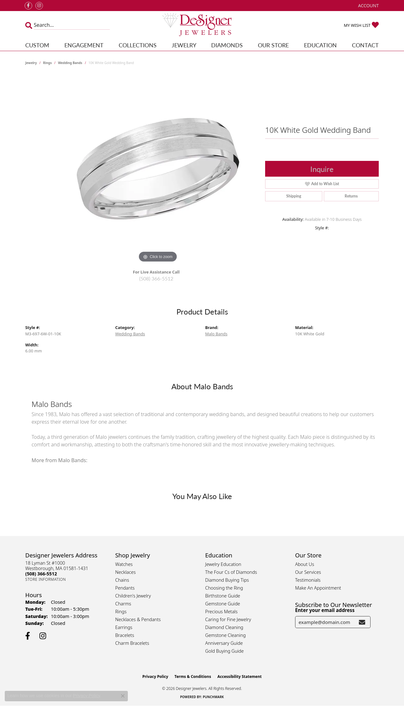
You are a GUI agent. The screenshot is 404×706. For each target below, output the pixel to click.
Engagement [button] (84, 45)
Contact (365, 45)
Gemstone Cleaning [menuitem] (225, 635)
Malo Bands (216, 334)
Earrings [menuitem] (123, 627)
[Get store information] (45, 579)
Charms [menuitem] (123, 604)
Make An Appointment (318, 588)
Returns (351, 196)
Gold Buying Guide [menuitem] (224, 651)
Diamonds (227, 45)
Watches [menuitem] (124, 564)
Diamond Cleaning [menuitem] (224, 627)
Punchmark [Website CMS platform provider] (213, 697)
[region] (157, 169)
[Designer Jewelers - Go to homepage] (202, 25)
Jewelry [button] (184, 45)
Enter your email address (324, 610)
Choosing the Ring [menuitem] (224, 588)
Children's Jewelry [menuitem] (133, 596)
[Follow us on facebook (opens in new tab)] (28, 5)
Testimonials (308, 580)
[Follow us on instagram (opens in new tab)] (39, 5)
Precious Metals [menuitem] (221, 612)
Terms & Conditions (193, 676)
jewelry (31, 63)
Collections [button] (138, 45)
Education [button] (320, 45)
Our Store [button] (273, 45)
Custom (37, 45)
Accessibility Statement (239, 676)
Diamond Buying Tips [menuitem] (227, 580)
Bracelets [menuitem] (124, 635)
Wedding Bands (70, 63)
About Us (304, 564)
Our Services (308, 572)
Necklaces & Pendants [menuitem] (138, 619)
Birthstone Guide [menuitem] (222, 596)
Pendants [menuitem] (125, 588)
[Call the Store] (41, 574)
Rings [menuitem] (121, 612)
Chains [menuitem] (122, 580)
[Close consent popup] (123, 696)
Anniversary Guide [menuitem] (224, 643)
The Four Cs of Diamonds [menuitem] (231, 572)
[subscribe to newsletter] (362, 622)
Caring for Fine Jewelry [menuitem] (228, 619)
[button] (368, 5)
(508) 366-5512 (156, 278)
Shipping (293, 196)
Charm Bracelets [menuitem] (132, 643)
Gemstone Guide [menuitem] (222, 604)
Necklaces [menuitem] (125, 572)
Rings (47, 63)
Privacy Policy (155, 676)
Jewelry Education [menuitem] (223, 564)
